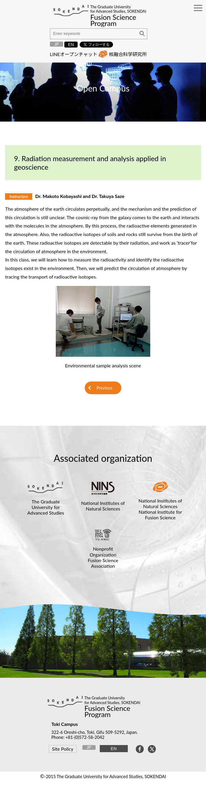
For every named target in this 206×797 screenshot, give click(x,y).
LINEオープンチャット (73, 54)
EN (71, 44)
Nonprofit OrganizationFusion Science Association (103, 557)
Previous (104, 387)
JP (56, 44)
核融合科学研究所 (128, 54)
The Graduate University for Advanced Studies (45, 507)
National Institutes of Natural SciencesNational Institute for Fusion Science (160, 509)
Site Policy (62, 749)
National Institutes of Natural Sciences (103, 505)
